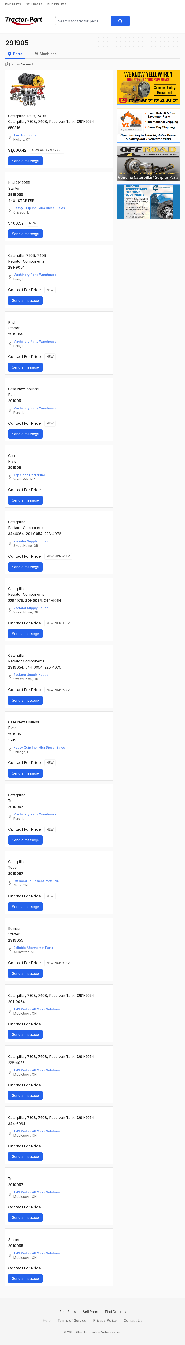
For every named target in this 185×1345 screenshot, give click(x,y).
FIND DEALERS (56, 4)
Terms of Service (72, 1320)
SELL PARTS (34, 4)
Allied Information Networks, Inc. (98, 1332)
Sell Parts (90, 1311)
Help (47, 1320)
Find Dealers (115, 1311)
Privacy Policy (105, 1320)
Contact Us (133, 1320)
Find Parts (67, 1311)
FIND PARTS (13, 4)
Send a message (25, 161)
